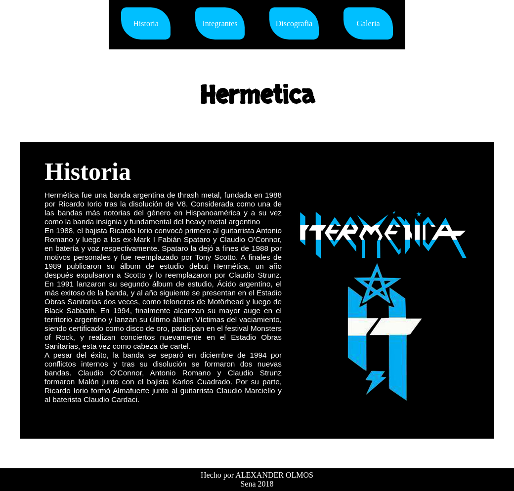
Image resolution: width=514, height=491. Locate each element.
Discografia (294, 23)
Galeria (368, 23)
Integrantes (219, 23)
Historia (146, 23)
